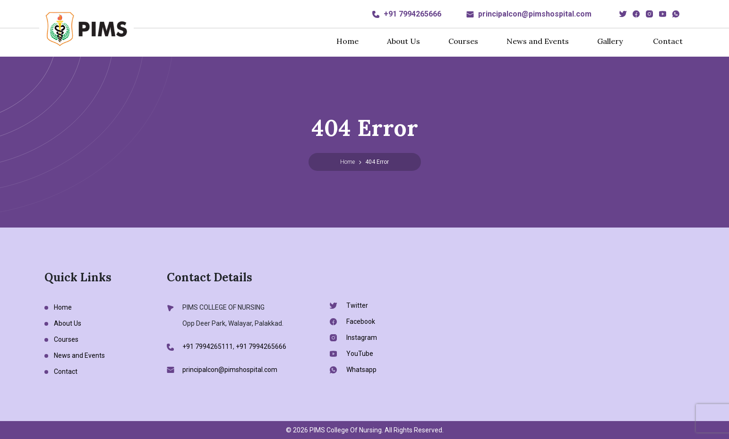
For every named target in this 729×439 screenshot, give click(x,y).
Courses (463, 41)
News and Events (537, 41)
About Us (403, 41)
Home (347, 41)
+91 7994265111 (207, 346)
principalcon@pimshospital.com (535, 13)
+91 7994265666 (412, 13)
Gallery (610, 41)
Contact (668, 41)
